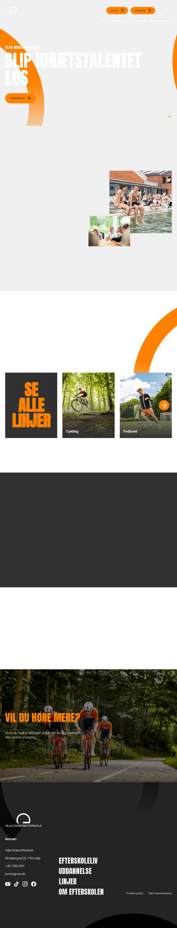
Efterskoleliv (78, 861)
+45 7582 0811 (14, 866)
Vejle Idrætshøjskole (160, 893)
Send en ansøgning (62, 759)
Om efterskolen (81, 892)
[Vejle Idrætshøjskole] (13, 16)
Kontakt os (20, 98)
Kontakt (117, 10)
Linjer (68, 881)
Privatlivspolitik (134, 893)
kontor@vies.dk (15, 874)
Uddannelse (75, 871)
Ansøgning (143, 10)
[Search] (166, 10)
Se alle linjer (31, 405)
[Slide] (164, 405)
